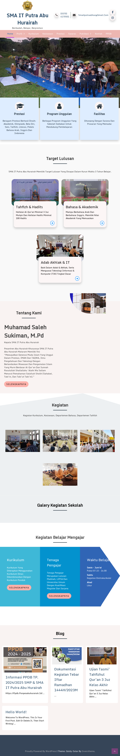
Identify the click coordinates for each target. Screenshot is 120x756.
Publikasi (84, 33)
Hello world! (16, 712)
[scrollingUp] (115, 751)
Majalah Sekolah (85, 43)
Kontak (98, 33)
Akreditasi (23, 58)
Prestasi (61, 33)
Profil (19, 33)
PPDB (108, 33)
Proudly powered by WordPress (41, 751)
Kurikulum (34, 33)
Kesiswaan (47, 33)
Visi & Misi (20, 43)
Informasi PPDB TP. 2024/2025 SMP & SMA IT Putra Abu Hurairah (24, 682)
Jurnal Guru (84, 54)
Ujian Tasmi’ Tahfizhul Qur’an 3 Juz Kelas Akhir (99, 676)
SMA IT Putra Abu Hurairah (27, 19)
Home (10, 33)
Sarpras (72, 33)
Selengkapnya (16, 384)
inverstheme (88, 751)
